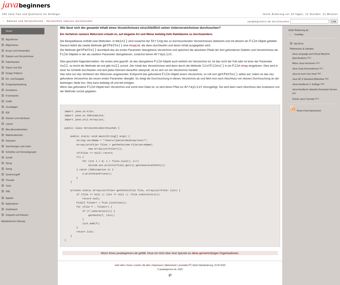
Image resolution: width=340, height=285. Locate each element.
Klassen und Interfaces (15, 117)
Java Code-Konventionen (307, 68)
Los (334, 21)
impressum (157, 265)
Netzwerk (8, 140)
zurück (137, 265)
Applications (9, 203)
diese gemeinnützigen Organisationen (215, 253)
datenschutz (171, 265)
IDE (5, 112)
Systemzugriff (10, 174)
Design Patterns (11, 72)
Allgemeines (9, 44)
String (6, 162)
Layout (7, 123)
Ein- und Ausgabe (12, 78)
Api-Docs (297, 43)
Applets (7, 197)
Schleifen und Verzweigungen (19, 151)
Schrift (6, 157)
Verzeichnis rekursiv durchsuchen (70, 21)
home (130, 265)
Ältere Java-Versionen (306, 63)
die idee (146, 265)
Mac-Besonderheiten (14, 129)
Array (244, 65)
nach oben (120, 265)
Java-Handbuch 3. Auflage (308, 84)
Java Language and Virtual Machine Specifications (311, 56)
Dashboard (9, 209)
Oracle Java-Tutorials (305, 99)
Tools (6, 185)
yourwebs (183, 265)
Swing (6, 168)
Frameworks (10, 95)
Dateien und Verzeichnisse (25, 21)
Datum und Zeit (11, 67)
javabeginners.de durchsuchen (268, 21)
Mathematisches (12, 134)
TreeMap (298, 34)
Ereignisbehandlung (13, 84)
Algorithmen (9, 39)
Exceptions (9, 89)
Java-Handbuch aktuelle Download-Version (315, 91)
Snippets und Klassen (14, 214)
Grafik (6, 101)
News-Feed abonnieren (305, 108)
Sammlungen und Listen (16, 146)
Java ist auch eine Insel (306, 73)
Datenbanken (10, 61)
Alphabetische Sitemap (13, 221)
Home (9, 31)
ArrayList (134, 45)
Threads (7, 179)
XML (5, 191)
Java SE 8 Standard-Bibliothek (310, 79)
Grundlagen (9, 106)
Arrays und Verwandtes (15, 50)
